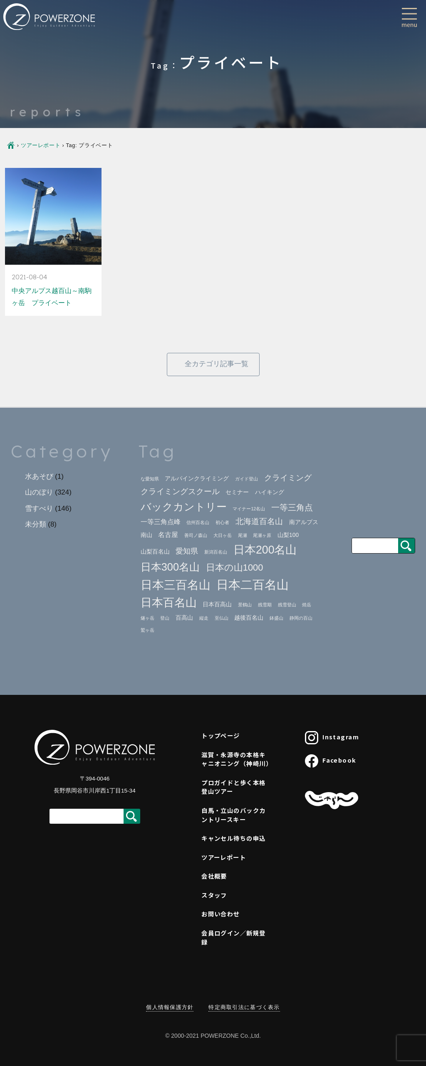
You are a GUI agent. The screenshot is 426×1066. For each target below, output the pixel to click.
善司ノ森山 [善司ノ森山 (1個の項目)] (195, 535)
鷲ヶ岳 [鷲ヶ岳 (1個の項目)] (147, 630)
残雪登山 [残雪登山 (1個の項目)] (287, 604)
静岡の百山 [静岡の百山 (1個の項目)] (301, 617)
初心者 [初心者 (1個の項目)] (222, 522)
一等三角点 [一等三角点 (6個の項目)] (292, 507)
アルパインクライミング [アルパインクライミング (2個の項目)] (197, 478)
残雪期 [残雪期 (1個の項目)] (265, 604)
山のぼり (39, 492)
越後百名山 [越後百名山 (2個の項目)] (248, 618)
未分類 (35, 524)
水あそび (39, 476)
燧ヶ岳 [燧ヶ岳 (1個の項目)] (147, 617)
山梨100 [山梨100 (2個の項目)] (288, 535)
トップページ (220, 735)
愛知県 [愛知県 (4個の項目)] (187, 551)
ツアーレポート (40, 145)
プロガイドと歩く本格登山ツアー (233, 787)
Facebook (331, 761)
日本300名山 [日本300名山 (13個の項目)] (170, 567)
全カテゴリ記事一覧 (216, 364)
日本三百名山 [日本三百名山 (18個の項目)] (176, 585)
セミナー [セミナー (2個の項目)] (237, 492)
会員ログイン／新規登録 (233, 937)
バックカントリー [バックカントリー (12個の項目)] (184, 506)
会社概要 (214, 876)
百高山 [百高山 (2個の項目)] (184, 618)
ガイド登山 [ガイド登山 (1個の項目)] (246, 478)
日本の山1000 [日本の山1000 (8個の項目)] (234, 567)
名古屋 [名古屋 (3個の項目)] (168, 534)
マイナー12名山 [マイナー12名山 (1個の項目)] (249, 508)
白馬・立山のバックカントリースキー (233, 815)
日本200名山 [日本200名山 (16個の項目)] (265, 550)
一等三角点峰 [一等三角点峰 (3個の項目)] (161, 521)
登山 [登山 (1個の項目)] (164, 617)
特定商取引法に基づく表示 (244, 1007)
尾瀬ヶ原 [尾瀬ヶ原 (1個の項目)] (262, 535)
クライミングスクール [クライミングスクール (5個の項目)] (180, 491)
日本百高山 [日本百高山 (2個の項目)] (217, 604)
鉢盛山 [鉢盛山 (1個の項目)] (276, 617)
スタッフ (214, 895)
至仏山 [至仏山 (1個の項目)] (221, 617)
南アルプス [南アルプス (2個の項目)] (303, 522)
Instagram (332, 737)
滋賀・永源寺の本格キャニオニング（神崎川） (236, 759)
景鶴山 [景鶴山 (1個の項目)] (245, 604)
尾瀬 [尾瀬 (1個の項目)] (242, 535)
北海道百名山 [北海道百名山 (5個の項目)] (259, 521)
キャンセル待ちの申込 (233, 838)
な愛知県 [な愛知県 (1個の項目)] (150, 478)
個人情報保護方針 (169, 1007)
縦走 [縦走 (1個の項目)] (203, 617)
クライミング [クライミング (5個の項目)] (288, 477)
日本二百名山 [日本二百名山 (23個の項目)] (252, 584)
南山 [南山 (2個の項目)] (146, 535)
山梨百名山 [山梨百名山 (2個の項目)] (155, 552)
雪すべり (39, 508)
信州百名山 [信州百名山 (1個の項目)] (197, 522)
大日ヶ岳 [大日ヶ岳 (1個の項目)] (222, 535)
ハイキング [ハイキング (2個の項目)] (269, 492)
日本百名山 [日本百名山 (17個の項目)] (169, 602)
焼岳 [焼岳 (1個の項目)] (306, 604)
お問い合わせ (220, 913)
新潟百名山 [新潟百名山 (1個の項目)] (215, 551)
